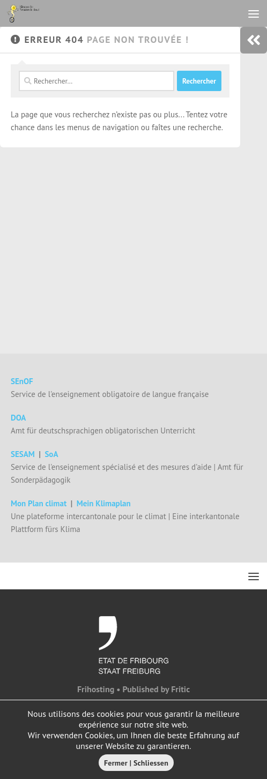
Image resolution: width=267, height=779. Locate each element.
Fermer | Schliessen (136, 763)
